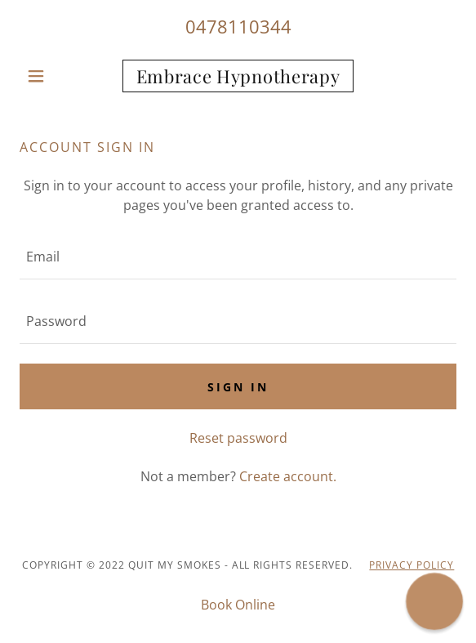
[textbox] (238, 256)
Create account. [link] (287, 476)
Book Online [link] (238, 605)
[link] (238, 76)
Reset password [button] (238, 438)
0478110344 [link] (238, 26)
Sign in (238, 387)
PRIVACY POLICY (411, 565)
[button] (52, 76)
